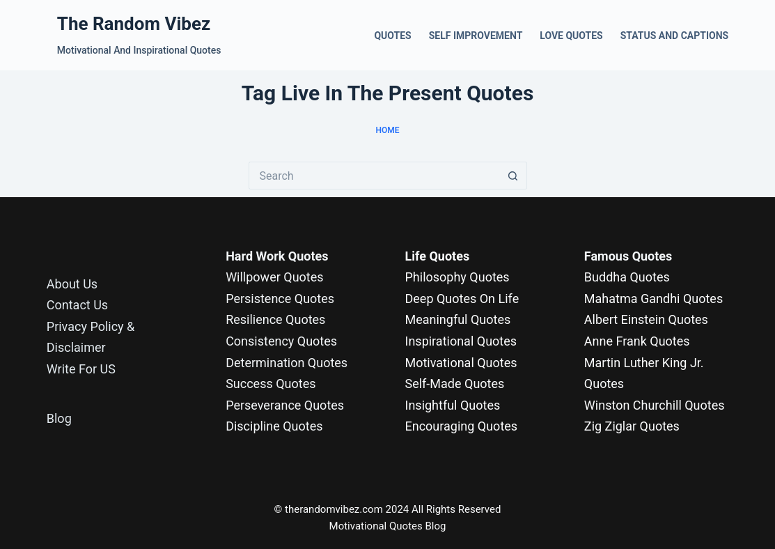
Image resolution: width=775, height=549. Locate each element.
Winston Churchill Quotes (654, 405)
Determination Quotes (286, 362)
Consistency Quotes (281, 341)
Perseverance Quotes (285, 405)
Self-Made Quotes (455, 383)
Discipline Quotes (274, 426)
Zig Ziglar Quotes (632, 426)
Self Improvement (476, 35)
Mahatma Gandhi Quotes (653, 298)
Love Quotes (571, 35)
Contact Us (77, 304)
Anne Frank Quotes (637, 341)
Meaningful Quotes (458, 319)
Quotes (392, 35)
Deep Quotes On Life (462, 298)
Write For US (81, 369)
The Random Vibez (133, 23)
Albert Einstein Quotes (646, 319)
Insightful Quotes (453, 405)
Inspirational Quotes (461, 341)
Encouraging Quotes (461, 426)
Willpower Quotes (274, 277)
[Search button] (513, 176)
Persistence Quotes (280, 298)
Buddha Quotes (627, 277)
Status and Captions (674, 35)
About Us (72, 284)
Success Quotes (270, 383)
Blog (59, 418)
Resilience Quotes (275, 319)
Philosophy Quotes (457, 277)
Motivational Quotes (461, 362)
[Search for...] (374, 176)
